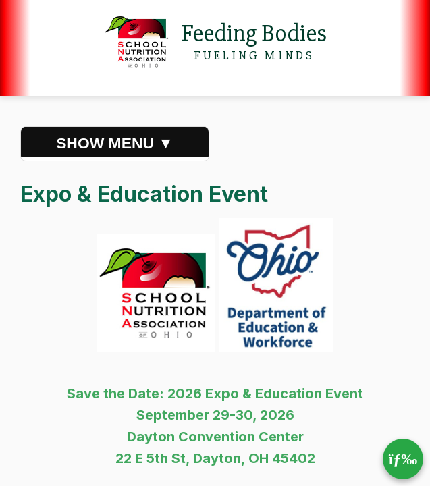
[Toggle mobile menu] (403, 459)
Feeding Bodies (254, 34)
